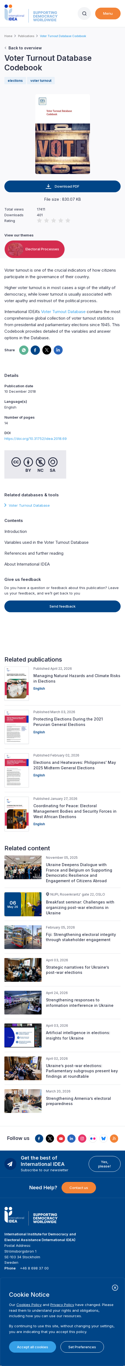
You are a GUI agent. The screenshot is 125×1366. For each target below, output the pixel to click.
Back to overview (25, 48)
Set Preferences (82, 1347)
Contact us (78, 1187)
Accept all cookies (32, 1347)
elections (15, 81)
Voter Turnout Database (63, 311)
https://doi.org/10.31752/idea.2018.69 (35, 438)
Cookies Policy (29, 1304)
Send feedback (62, 606)
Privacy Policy (62, 1304)
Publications (26, 36)
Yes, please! (104, 1164)
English (39, 688)
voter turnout (40, 81)
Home (8, 36)
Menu (108, 13)
